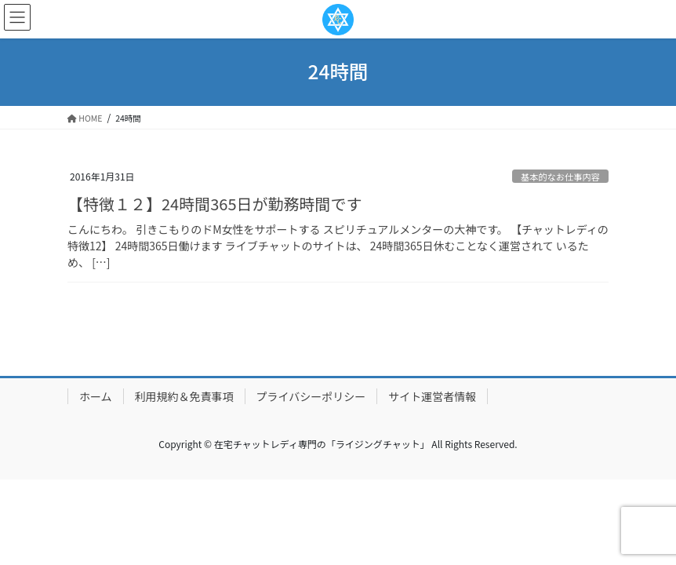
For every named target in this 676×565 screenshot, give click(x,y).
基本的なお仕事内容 (560, 176)
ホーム (95, 396)
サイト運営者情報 (432, 396)
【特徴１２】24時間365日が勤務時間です (214, 203)
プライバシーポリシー (311, 396)
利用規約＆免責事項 (184, 396)
